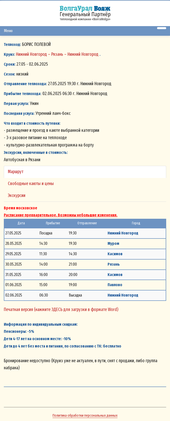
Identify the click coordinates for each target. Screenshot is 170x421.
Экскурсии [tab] (16, 195)
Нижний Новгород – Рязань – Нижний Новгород (57, 54)
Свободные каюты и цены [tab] (31, 183)
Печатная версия (19, 309)
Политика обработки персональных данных (85, 415)
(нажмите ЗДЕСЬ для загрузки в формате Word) (76, 309)
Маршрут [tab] (15, 171)
